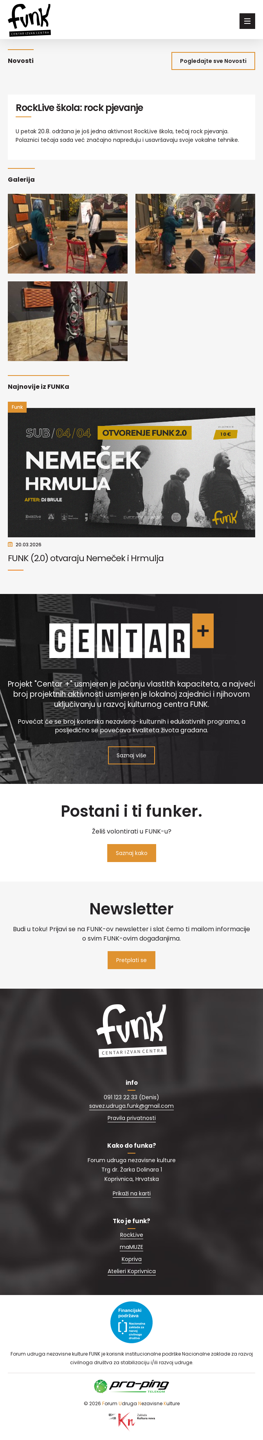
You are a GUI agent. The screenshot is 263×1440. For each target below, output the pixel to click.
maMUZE (131, 1247)
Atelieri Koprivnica (132, 1271)
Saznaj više (131, 755)
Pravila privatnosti (132, 1118)
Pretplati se (131, 960)
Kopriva (132, 1259)
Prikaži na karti (132, 1193)
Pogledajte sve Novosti (213, 61)
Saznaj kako (132, 853)
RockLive (131, 1235)
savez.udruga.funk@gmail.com (131, 1106)
